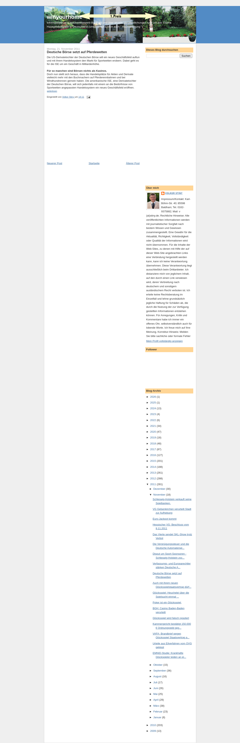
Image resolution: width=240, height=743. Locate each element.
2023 (153, 414)
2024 (153, 408)
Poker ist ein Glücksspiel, (167, 602)
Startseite (94, 163)
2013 (153, 472)
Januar (157, 717)
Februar (158, 711)
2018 (153, 443)
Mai (155, 693)
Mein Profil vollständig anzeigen (164, 341)
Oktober (158, 664)
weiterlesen (52, 91)
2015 (153, 460)
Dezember (159, 488)
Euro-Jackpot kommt (164, 518)
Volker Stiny (174, 193)
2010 (153, 725)
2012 (153, 478)
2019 (153, 437)
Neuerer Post (54, 163)
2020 (153, 431)
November (159, 494)
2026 (153, 396)
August (157, 676)
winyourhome (64, 17)
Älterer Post (133, 163)
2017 (153, 449)
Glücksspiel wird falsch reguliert (171, 618)
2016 (153, 455)
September (160, 670)
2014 (153, 466)
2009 (153, 730)
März (156, 705)
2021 (153, 425)
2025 (153, 402)
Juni (156, 688)
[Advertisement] (77, 134)
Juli (155, 682)
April (156, 699)
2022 (153, 420)
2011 (153, 484)
